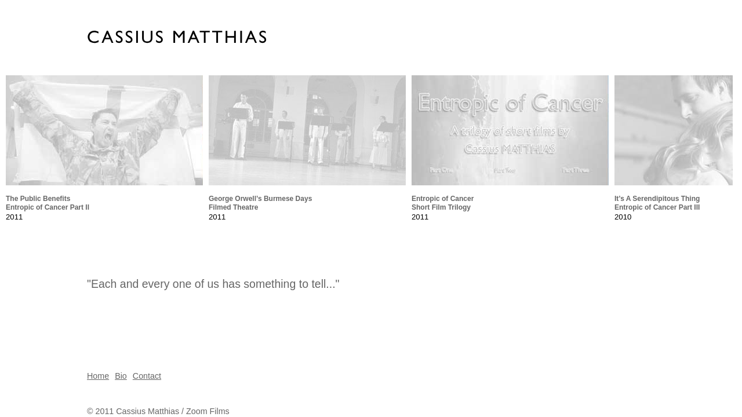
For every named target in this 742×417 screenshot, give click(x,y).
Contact (147, 376)
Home (98, 376)
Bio (121, 376)
